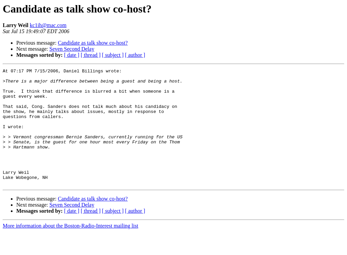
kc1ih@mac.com (48, 25)
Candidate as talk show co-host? (93, 43)
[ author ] (135, 55)
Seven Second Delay (71, 49)
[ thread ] (91, 55)
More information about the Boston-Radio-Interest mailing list (70, 249)
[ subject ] (113, 55)
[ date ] (71, 55)
